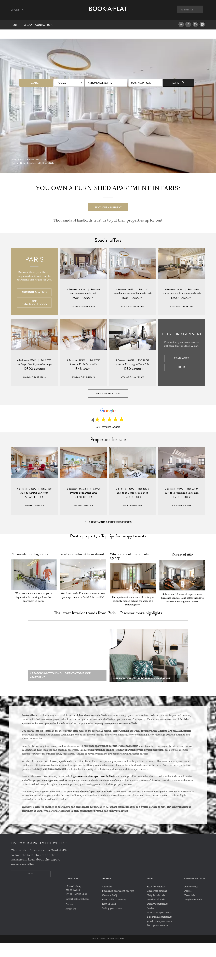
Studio (150, 922)
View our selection (108, 390)
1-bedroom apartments (159, 927)
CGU (122, 952)
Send (178, 74)
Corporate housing (157, 905)
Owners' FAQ (109, 909)
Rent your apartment (108, 198)
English (17, 10)
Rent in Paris (109, 918)
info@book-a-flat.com (77, 913)
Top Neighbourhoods (34, 299)
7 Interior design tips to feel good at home (141, 693)
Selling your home (112, 922)
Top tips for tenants (157, 939)
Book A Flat (108, 11)
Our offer (107, 901)
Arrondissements (100, 74)
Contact (70, 918)
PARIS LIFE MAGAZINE (194, 892)
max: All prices (141, 74)
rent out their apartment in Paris (96, 790)
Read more (182, 355)
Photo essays (191, 901)
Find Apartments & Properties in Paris (108, 530)
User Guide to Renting (114, 914)
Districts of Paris (156, 914)
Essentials (189, 909)
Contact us (44, 25)
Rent (15, 25)
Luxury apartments (157, 918)
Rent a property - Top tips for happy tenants (108, 550)
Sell (28, 25)
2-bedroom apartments (159, 931)
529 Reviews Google (108, 429)
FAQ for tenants (156, 901)
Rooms (61, 74)
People (188, 905)
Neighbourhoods (156, 909)
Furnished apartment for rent (118, 905)
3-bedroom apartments (159, 935)
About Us (71, 923)
